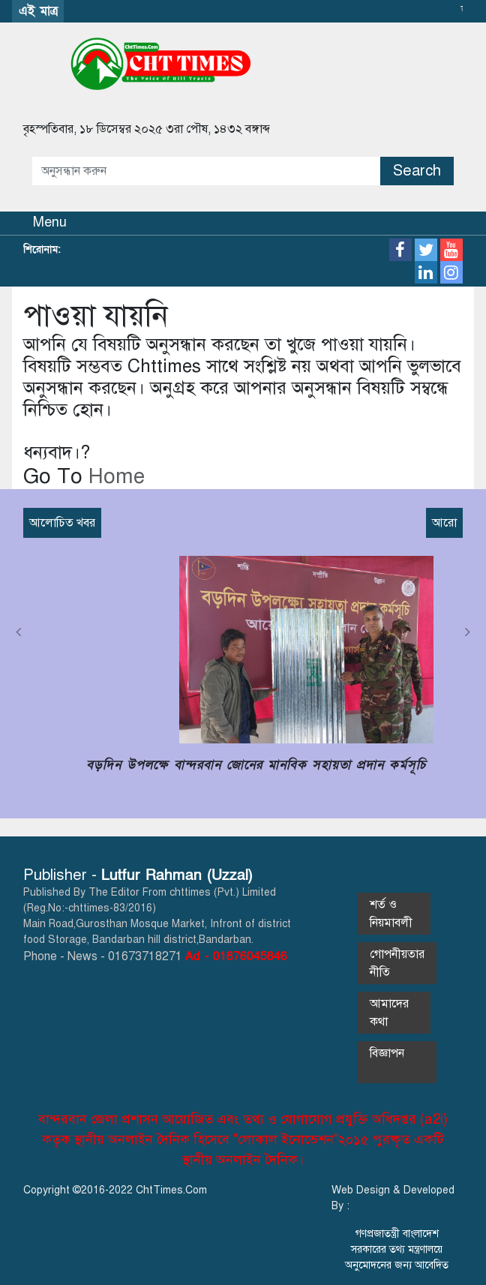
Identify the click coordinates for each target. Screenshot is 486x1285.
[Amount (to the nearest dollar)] (206, 171)
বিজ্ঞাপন (396, 1062)
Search (417, 170)
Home (113, 476)
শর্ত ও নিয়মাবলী (391, 913)
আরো (444, 522)
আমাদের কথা (389, 1012)
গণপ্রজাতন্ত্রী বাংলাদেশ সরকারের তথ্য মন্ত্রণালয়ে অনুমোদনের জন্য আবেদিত (396, 1249)
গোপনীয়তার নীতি (397, 963)
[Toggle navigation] (40, 223)
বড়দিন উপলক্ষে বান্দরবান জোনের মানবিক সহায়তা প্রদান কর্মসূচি (256, 764)
